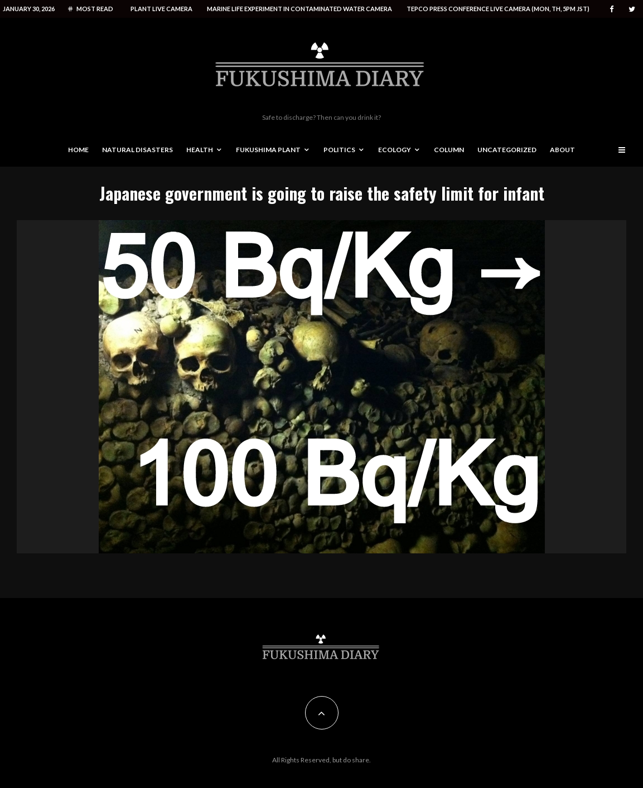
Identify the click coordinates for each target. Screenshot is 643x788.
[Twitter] (631, 9)
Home (78, 149)
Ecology (394, 149)
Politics (339, 149)
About (562, 149)
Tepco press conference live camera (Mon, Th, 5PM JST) (498, 8)
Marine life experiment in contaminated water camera (299, 8)
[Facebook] (611, 9)
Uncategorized (506, 149)
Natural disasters (137, 149)
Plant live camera (161, 8)
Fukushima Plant (268, 149)
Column (449, 149)
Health (199, 149)
